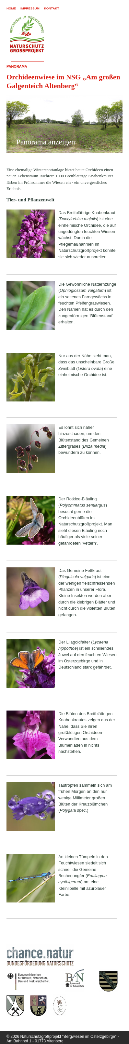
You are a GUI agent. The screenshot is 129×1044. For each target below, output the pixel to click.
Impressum (30, 8)
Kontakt (51, 8)
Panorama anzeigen (45, 142)
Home (11, 8)
